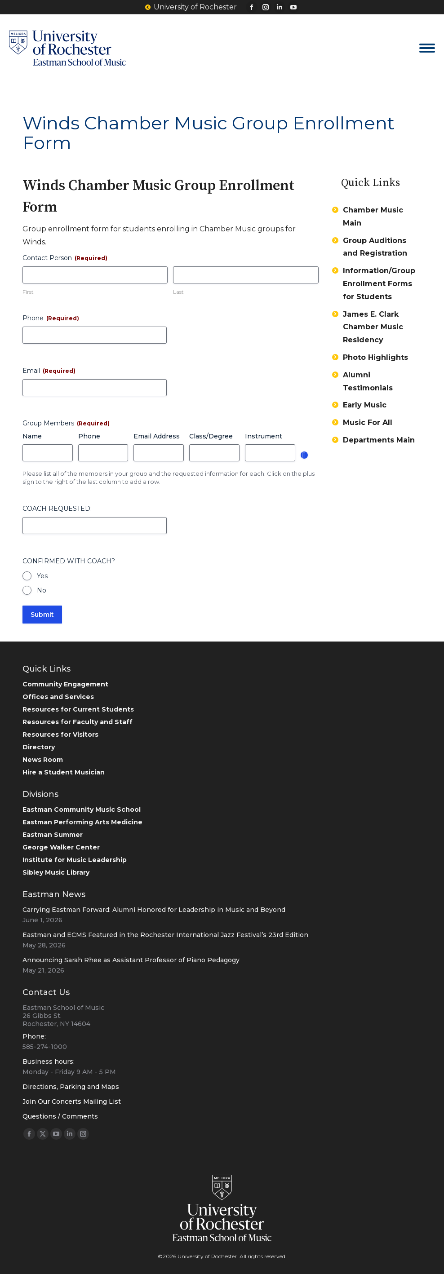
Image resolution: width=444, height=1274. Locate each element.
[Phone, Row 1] (103, 452)
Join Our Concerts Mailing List (71, 1101)
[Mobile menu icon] (427, 48)
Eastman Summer (52, 835)
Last (178, 291)
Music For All (367, 422)
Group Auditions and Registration (375, 247)
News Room (42, 760)
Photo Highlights (375, 357)
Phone (50, 318)
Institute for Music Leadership (74, 860)
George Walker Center (61, 847)
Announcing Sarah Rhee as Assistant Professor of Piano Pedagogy (131, 960)
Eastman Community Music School (81, 809)
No (41, 590)
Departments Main (379, 440)
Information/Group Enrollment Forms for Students (379, 283)
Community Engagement (65, 684)
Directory (38, 747)
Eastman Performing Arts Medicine (82, 822)
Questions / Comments (60, 1116)
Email (48, 371)
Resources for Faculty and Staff (77, 722)
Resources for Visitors (60, 734)
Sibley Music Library (55, 872)
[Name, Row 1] (47, 452)
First (28, 291)
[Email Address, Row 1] (158, 452)
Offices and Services (58, 697)
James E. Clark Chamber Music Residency (373, 327)
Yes (42, 576)
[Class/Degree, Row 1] (214, 452)
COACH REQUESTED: (57, 508)
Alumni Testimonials (368, 381)
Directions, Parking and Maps (70, 1087)
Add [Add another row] (304, 455)
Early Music (364, 405)
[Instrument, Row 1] (270, 452)
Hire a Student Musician (63, 772)
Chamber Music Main (373, 216)
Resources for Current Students (78, 709)
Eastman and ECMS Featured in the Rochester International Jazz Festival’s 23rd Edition (165, 935)
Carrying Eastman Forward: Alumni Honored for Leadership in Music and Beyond (153, 910)
